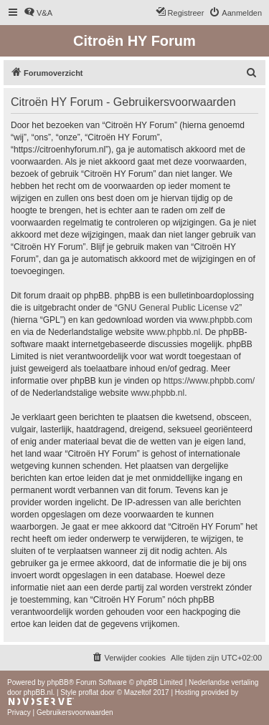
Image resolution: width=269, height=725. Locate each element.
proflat (88, 692)
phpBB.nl (38, 692)
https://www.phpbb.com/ (209, 381)
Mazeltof (137, 692)
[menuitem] (38, 12)
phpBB (58, 682)
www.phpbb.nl (173, 332)
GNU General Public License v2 (178, 308)
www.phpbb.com (221, 320)
